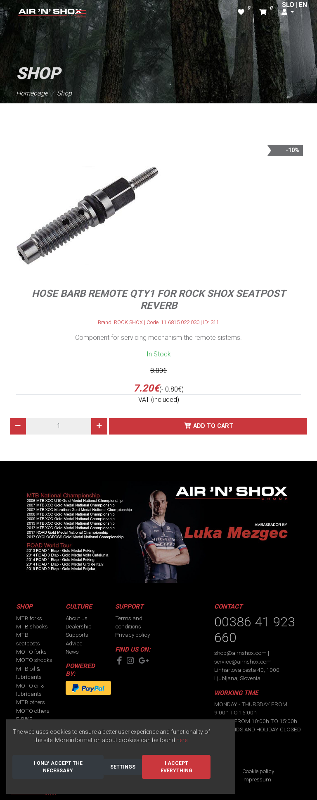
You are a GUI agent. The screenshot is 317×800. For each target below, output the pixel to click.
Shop (64, 93)
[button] (287, 12)
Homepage (32, 93)
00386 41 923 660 (254, 629)
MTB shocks (32, 626)
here (181, 740)
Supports (77, 634)
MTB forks (29, 618)
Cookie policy (258, 771)
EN (303, 5)
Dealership (79, 626)
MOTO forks (31, 651)
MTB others (30, 702)
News (72, 651)
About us (77, 618)
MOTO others (33, 710)
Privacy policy (132, 634)
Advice (74, 643)
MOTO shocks (34, 660)
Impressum (256, 779)
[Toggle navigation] (81, 13)
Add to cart (213, 426)
